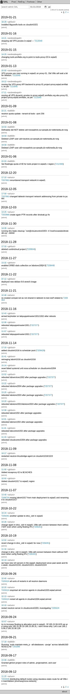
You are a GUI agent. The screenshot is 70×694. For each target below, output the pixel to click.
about (64, 691)
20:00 (3, 71)
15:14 (3, 365)
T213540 (38, 41)
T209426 (40, 350)
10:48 (3, 295)
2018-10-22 (8, 508)
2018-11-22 (8, 274)
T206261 (5, 516)
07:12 (3, 279)
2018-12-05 (8, 189)
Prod (14, 2)
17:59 (3, 194)
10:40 (3, 578)
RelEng (21, 2)
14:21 (3, 38)
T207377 (34, 325)
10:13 (3, 596)
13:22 (3, 383)
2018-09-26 (8, 574)
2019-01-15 (8, 50)
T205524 (5, 581)
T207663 (5, 180)
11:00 (3, 470)
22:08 (3, 660)
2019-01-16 (8, 33)
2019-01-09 (8, 106)
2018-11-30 (8, 224)
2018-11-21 (8, 291)
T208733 (5, 498)
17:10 (3, 177)
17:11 (3, 92)
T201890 (16, 647)
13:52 (3, 374)
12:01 (3, 419)
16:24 (3, 513)
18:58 (3, 145)
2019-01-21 (8, 17)
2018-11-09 (8, 449)
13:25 (3, 212)
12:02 (3, 540)
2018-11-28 (8, 242)
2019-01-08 (8, 122)
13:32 (3, 263)
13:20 (3, 392)
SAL (4, 1)
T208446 (51, 265)
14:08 (3, 228)
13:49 (3, 495)
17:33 (3, 246)
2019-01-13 (8, 66)
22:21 (3, 111)
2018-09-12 (8, 672)
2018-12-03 (8, 207)
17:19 (3, 347)
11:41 (3, 428)
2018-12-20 (8, 173)
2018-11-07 (8, 490)
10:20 (3, 587)
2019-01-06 (8, 156)
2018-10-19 (8, 536)
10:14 (3, 560)
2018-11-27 (8, 258)
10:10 (3, 605)
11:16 (3, 549)
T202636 (5, 679)
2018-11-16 (8, 309)
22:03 (3, 161)
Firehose (31, 2)
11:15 (3, 437)
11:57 (3, 331)
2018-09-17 (8, 655)
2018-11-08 (8, 465)
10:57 (3, 621)
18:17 (3, 453)
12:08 (3, 322)
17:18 (3, 642)
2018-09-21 (8, 637)
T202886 (5, 215)
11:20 (3, 676)
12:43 (3, 313)
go (49, 7)
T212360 (59, 164)
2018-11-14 (8, 343)
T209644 (31, 249)
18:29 (3, 22)
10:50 (3, 478)
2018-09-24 (8, 617)
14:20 (3, 54)
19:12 (3, 81)
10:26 (3, 522)
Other (39, 2)
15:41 (3, 356)
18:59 (3, 127)
